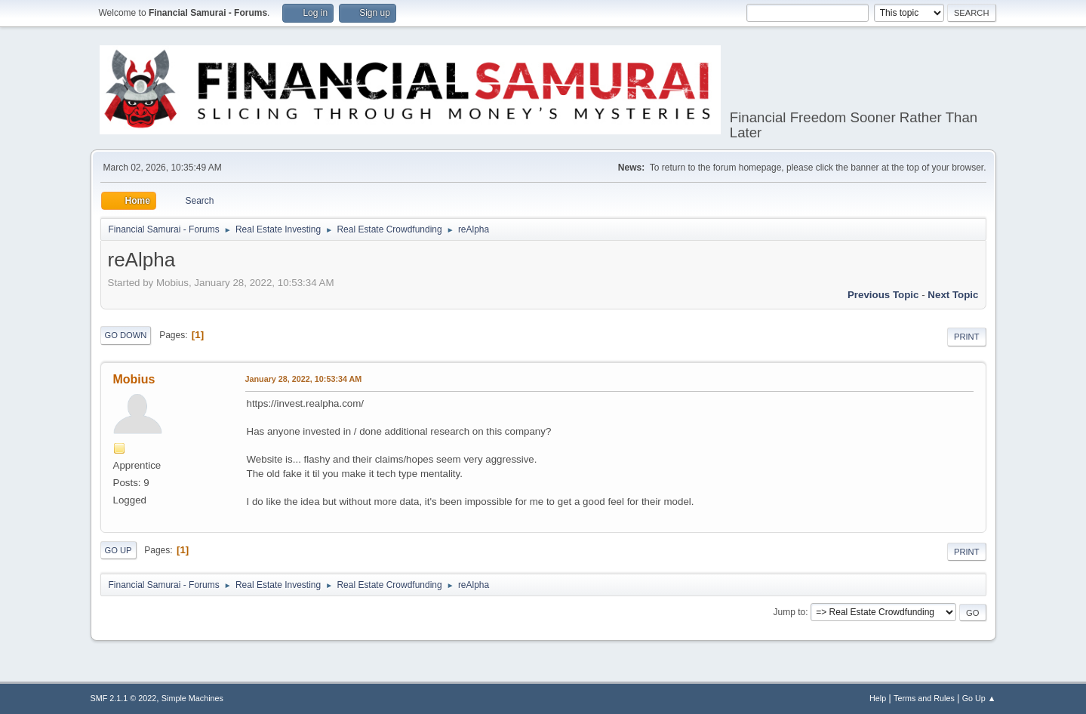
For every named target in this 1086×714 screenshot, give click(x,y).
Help (877, 698)
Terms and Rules (924, 698)
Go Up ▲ (979, 698)
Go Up (118, 550)
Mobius (134, 379)
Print (967, 336)
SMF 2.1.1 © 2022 (124, 698)
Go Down (126, 335)
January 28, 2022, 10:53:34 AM (303, 378)
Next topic (953, 294)
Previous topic (883, 294)
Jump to (790, 612)
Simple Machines (192, 698)
